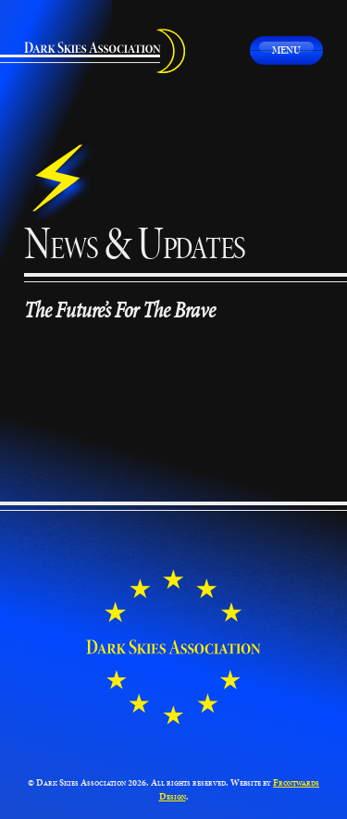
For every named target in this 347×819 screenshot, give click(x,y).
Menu (286, 49)
